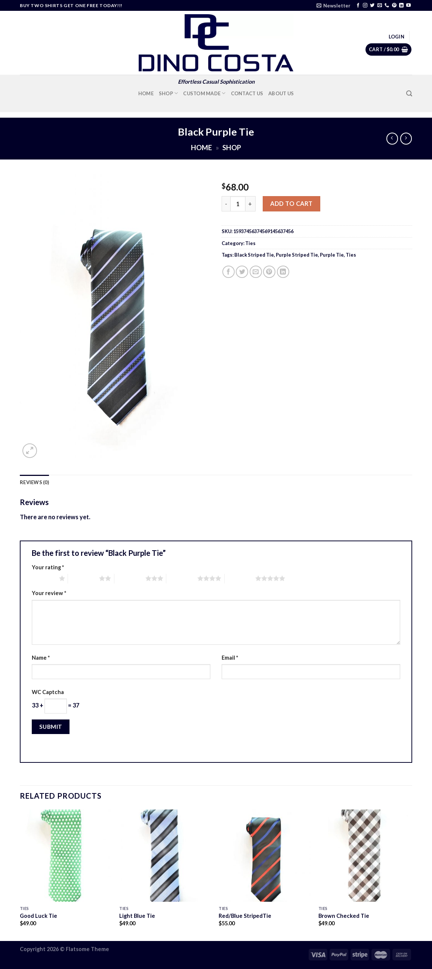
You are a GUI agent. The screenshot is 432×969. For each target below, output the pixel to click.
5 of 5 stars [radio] (240, 578)
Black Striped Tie (254, 255)
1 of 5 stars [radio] (43, 578)
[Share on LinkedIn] (283, 272)
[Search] (409, 93)
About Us (281, 93)
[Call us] (387, 5)
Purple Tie (332, 255)
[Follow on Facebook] (358, 5)
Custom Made (204, 93)
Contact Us (247, 93)
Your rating (48, 567)
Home (146, 93)
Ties (250, 243)
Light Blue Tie (137, 916)
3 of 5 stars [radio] (129, 578)
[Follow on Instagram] (365, 5)
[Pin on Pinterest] (269, 272)
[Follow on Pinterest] (394, 5)
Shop (168, 93)
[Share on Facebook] (228, 272)
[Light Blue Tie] (165, 855)
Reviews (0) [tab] (34, 482)
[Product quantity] (237, 203)
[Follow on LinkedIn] (401, 5)
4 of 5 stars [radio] (181, 578)
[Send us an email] (379, 5)
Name (41, 657)
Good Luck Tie (38, 916)
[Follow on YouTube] (408, 5)
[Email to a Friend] (256, 272)
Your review (49, 593)
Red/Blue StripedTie (245, 916)
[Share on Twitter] (242, 272)
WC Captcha (48, 692)
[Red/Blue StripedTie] (265, 855)
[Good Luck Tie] (66, 855)
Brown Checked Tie (343, 916)
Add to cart (291, 203)
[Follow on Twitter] (372, 5)
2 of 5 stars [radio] (83, 578)
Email (230, 657)
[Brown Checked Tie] (364, 855)
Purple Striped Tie (297, 255)
